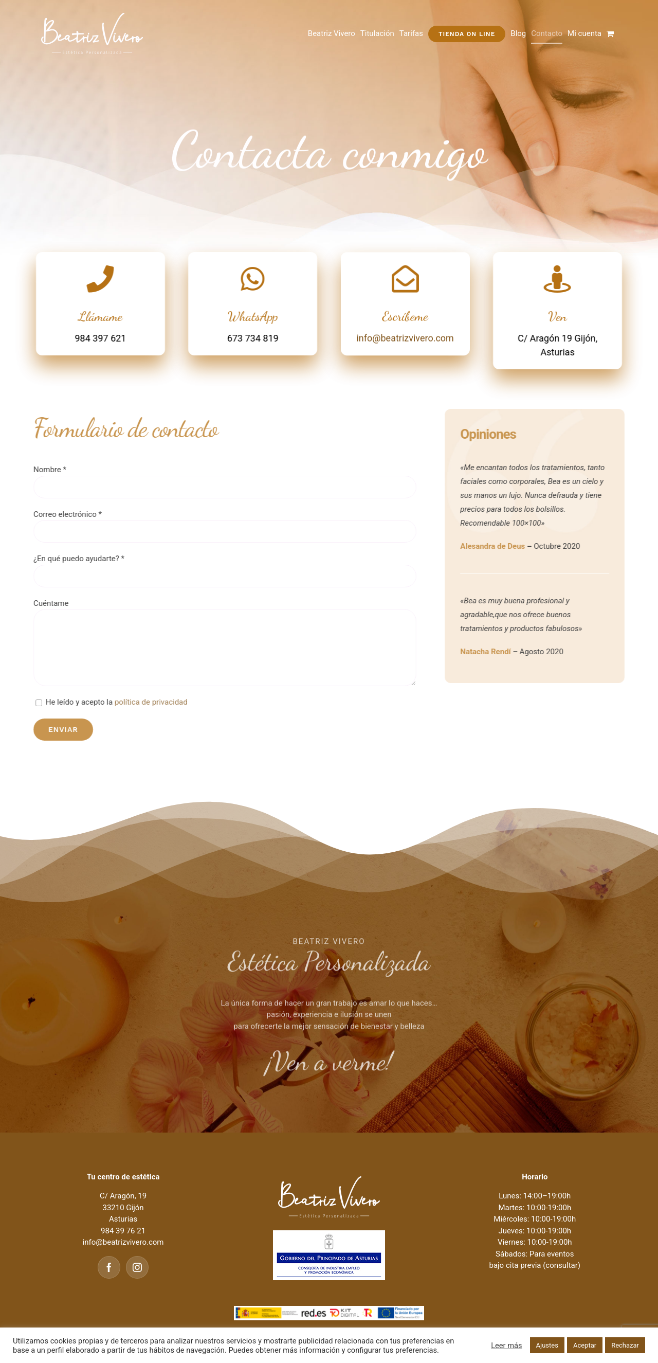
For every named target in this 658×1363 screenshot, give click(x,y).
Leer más (506, 1345)
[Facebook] (109, 1267)
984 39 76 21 (123, 1230)
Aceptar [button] (584, 1345)
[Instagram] (137, 1267)
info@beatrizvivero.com (404, 340)
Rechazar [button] (625, 1345)
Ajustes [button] (547, 1345)
